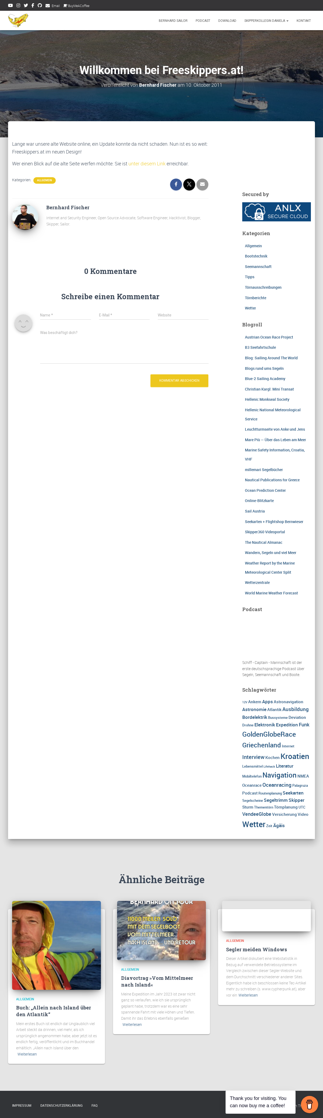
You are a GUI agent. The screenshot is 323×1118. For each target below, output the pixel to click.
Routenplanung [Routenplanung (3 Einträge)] (270, 792)
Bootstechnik (256, 256)
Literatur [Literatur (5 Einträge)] (284, 766)
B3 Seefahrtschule (260, 347)
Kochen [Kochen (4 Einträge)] (272, 757)
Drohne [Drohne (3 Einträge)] (248, 725)
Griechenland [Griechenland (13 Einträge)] (261, 744)
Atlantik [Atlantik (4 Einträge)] (274, 709)
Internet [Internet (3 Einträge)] (288, 746)
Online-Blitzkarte (259, 500)
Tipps (249, 276)
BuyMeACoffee (76, 6)
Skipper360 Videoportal (265, 531)
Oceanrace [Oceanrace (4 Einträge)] (252, 785)
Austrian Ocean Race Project (269, 337)
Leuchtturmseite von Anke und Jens (275, 429)
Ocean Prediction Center (265, 490)
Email (56, 6)
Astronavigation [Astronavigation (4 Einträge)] (288, 701)
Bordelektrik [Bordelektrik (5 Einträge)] (254, 717)
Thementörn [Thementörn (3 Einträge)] (263, 806)
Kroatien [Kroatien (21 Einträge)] (294, 756)
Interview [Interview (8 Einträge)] (253, 757)
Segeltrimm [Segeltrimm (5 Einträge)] (276, 800)
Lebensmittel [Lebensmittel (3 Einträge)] (252, 766)
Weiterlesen (27, 1054)
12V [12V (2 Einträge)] (244, 702)
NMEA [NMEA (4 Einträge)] (303, 776)
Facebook (32, 6)
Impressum (21, 1105)
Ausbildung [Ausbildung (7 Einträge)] (295, 709)
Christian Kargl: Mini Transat (269, 389)
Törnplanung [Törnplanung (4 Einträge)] (286, 806)
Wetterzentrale (257, 582)
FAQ (94, 1105)
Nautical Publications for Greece (272, 479)
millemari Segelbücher (264, 469)
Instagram (18, 6)
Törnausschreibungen (263, 287)
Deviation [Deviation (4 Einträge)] (297, 717)
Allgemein (44, 180)
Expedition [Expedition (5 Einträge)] (287, 725)
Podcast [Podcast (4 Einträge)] (250, 792)
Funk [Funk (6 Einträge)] (304, 724)
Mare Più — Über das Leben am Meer (275, 439)
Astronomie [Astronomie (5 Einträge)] (254, 709)
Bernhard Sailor (173, 21)
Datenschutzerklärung (61, 1105)
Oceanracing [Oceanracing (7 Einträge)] (277, 784)
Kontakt (304, 21)
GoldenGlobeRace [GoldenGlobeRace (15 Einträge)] (269, 734)
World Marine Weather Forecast (271, 592)
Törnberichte (255, 297)
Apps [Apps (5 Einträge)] (267, 701)
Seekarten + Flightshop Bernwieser (274, 521)
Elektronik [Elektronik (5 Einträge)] (264, 725)
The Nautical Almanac (263, 542)
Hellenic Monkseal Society (267, 399)
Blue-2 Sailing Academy (265, 378)
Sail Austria (255, 511)
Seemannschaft (258, 266)
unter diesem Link (147, 163)
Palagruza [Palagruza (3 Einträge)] (300, 785)
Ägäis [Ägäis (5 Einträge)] (279, 825)
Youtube (10, 6)
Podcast (203, 21)
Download (227, 21)
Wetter (250, 308)
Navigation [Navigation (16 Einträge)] (279, 774)
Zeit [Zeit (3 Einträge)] (269, 825)
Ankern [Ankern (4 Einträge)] (254, 701)
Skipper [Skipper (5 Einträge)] (296, 800)
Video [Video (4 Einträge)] (303, 814)
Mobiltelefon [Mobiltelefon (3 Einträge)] (252, 776)
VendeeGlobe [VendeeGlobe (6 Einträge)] (256, 814)
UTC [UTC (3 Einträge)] (302, 806)
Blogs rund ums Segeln (264, 368)
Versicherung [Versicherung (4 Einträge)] (284, 814)
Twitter (26, 6)
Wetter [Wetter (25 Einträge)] (253, 824)
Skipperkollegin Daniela (266, 21)
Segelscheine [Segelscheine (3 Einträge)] (252, 800)
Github (40, 6)
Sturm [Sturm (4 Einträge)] (247, 806)
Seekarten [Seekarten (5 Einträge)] (293, 792)
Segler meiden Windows (256, 949)
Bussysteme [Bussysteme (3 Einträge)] (278, 717)
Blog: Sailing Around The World (271, 357)
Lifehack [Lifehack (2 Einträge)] (269, 766)
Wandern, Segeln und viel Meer (270, 552)
